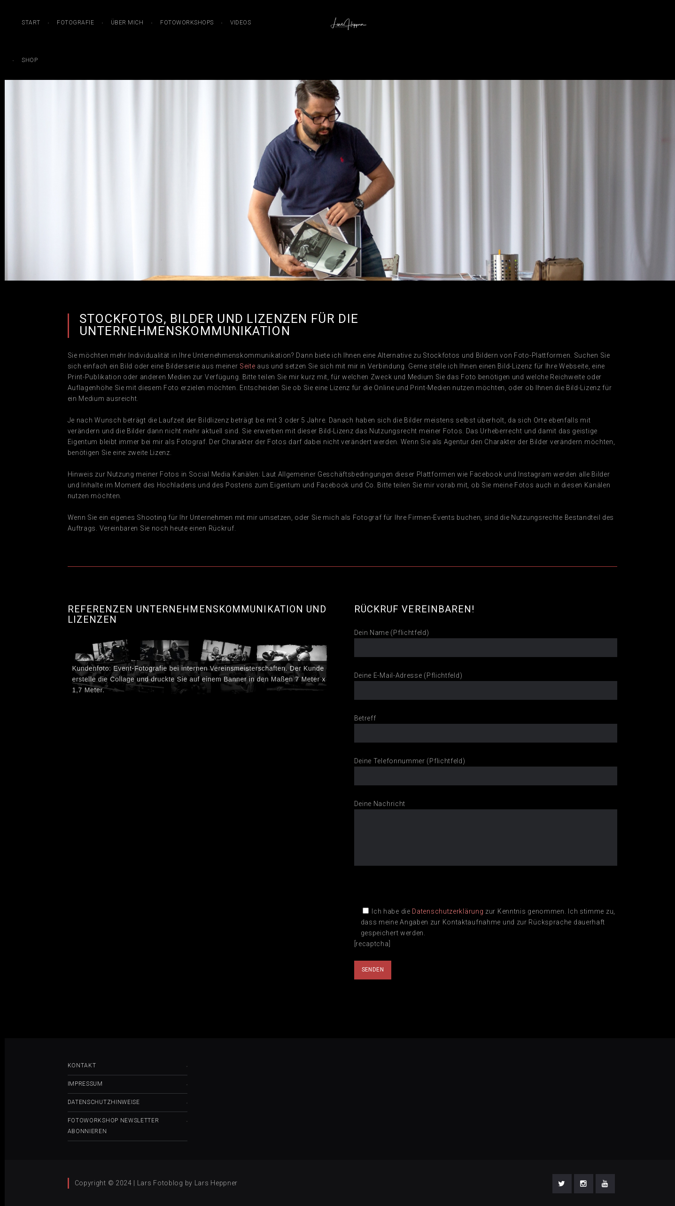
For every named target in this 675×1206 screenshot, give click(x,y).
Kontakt (82, 1065)
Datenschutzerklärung (447, 911)
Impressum (85, 1084)
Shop (30, 60)
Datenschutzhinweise (104, 1102)
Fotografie (75, 22)
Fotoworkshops (187, 22)
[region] (199, 668)
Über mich (127, 22)
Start (31, 22)
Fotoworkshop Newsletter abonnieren (113, 1126)
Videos (240, 22)
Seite (248, 366)
